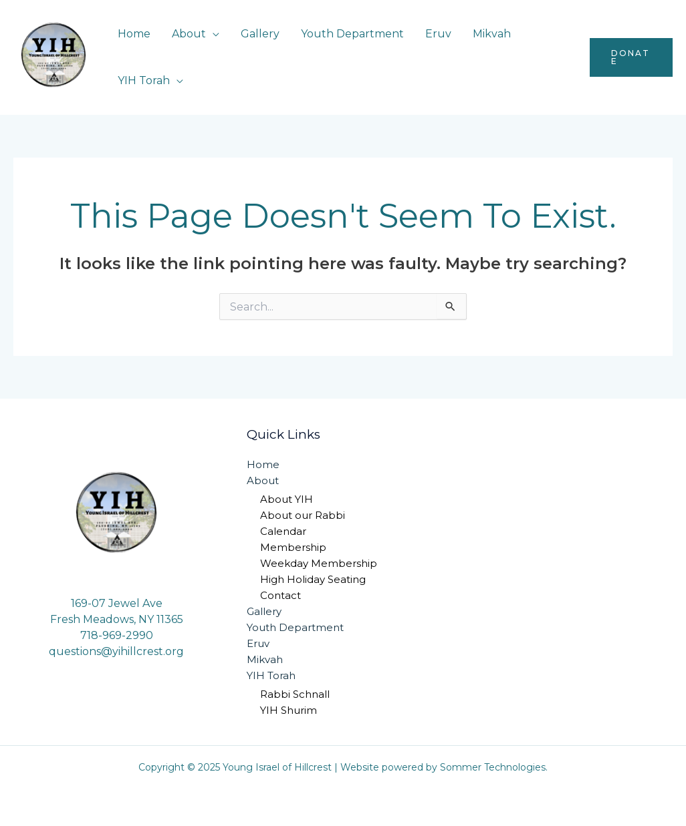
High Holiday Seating (313, 579)
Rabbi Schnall (295, 694)
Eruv (438, 33)
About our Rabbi (302, 515)
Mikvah (492, 33)
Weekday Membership (318, 563)
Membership (293, 547)
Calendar (283, 531)
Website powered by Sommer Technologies (443, 767)
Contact (280, 595)
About (189, 33)
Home (134, 33)
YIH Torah (144, 80)
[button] (631, 57)
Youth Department (352, 33)
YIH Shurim (288, 710)
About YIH (286, 499)
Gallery (260, 33)
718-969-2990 (116, 635)
